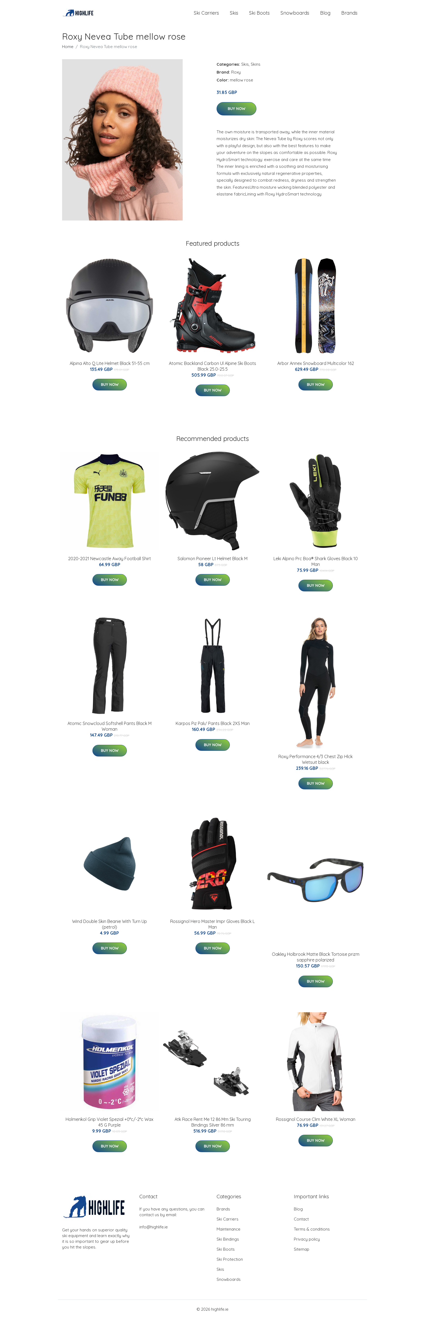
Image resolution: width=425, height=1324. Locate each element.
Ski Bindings (228, 1244)
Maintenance (228, 1234)
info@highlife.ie (153, 1232)
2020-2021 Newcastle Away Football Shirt (109, 564)
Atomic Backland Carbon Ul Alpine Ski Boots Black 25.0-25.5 (212, 371)
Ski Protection (230, 1264)
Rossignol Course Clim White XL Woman (315, 1124)
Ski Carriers (206, 15)
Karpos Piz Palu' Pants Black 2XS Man (213, 729)
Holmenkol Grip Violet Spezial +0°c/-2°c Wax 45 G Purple (109, 1127)
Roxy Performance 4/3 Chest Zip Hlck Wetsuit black (315, 764)
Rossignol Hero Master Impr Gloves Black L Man (212, 929)
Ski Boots (259, 15)
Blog (325, 15)
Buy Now (236, 114)
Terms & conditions (312, 1234)
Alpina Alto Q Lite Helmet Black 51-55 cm (110, 368)
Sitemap (301, 1254)
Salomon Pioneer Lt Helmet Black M (212, 564)
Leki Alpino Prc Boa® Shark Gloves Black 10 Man (315, 566)
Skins (255, 69)
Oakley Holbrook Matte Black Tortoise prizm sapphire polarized (315, 962)
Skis (234, 15)
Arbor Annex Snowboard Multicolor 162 (315, 368)
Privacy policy (307, 1244)
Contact (301, 1224)
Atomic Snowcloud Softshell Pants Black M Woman (109, 731)
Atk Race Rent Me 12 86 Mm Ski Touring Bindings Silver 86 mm (213, 1127)
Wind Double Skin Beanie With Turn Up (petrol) (109, 929)
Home (67, 52)
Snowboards (295, 15)
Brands (349, 15)
